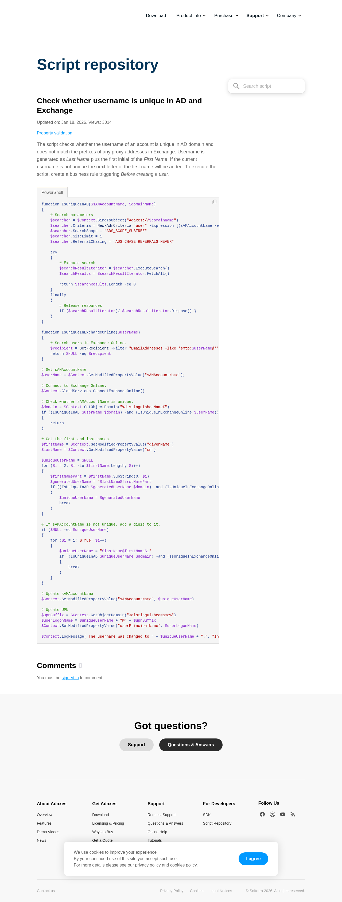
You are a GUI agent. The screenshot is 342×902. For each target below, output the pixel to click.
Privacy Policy (171, 891)
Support (136, 744)
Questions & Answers (191, 744)
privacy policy (148, 865)
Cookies (197, 891)
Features (44, 823)
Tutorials (154, 840)
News (41, 840)
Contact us (46, 891)
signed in (70, 677)
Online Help (157, 832)
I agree (253, 858)
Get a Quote (102, 840)
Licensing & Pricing (108, 823)
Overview (44, 815)
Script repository (97, 64)
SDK (207, 815)
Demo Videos (48, 832)
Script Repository (217, 823)
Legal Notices (220, 891)
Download (156, 15)
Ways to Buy (102, 832)
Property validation (54, 133)
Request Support (161, 815)
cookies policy (183, 865)
